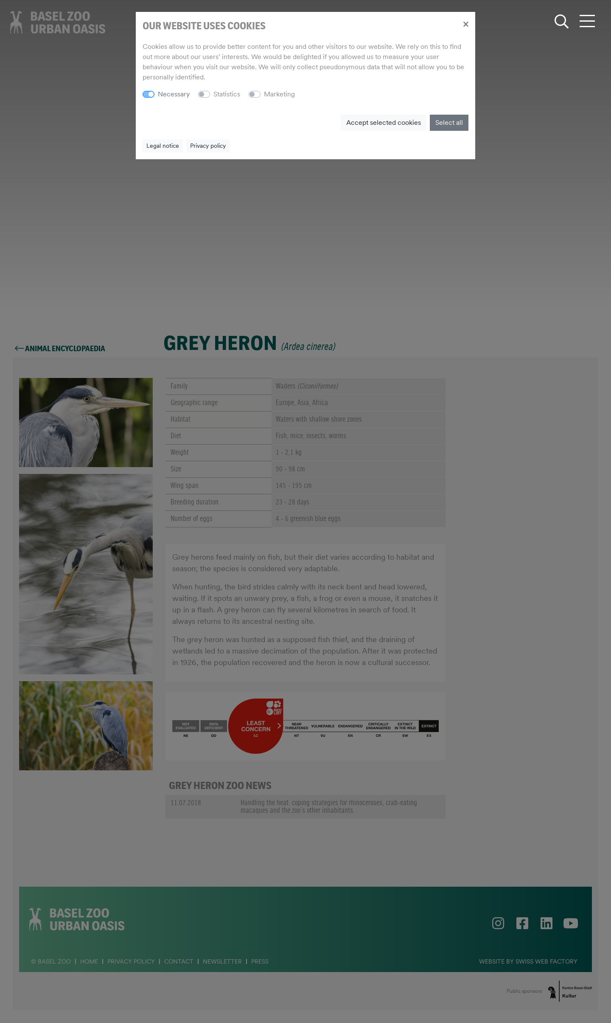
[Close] (465, 24)
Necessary (174, 94)
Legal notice (162, 145)
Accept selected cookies (383, 122)
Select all (449, 122)
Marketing (279, 94)
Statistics (226, 94)
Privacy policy (208, 145)
